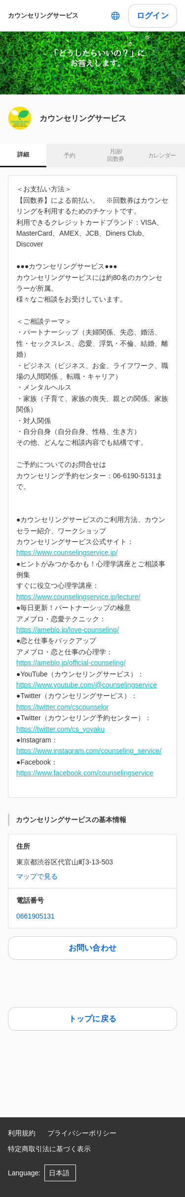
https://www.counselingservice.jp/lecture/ (78, 597)
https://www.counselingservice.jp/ (66, 552)
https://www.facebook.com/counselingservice (84, 773)
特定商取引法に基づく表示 (49, 1149)
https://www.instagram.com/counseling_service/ (88, 751)
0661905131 (35, 916)
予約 (69, 155)
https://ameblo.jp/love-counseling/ (67, 630)
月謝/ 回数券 (115, 155)
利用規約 (22, 1133)
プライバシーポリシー (81, 1133)
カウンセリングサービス (43, 15)
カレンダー (162, 155)
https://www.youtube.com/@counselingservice (86, 685)
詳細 (23, 154)
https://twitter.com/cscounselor (62, 707)
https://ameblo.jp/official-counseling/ (71, 663)
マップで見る (37, 876)
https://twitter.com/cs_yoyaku (60, 729)
